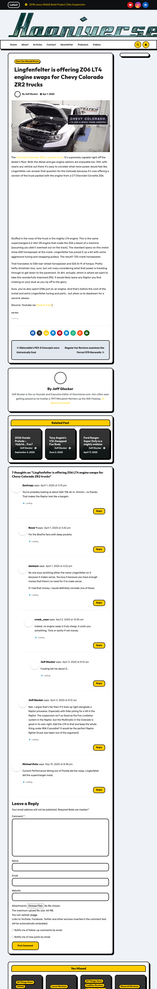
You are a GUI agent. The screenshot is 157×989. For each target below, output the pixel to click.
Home (13, 44)
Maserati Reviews (130, 986)
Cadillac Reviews (94, 985)
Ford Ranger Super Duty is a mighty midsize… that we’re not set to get (94, 444)
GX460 (20, 986)
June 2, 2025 (56, 452)
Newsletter (66, 44)
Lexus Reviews (59, 986)
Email (15, 875)
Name (15, 860)
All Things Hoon (25, 982)
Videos (97, 44)
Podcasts (83, 44)
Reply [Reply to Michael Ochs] (99, 790)
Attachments (19, 905)
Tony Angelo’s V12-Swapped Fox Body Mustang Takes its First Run (60, 444)
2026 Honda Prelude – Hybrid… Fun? (24, 441)
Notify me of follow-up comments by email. (38, 930)
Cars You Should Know (27, 61)
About (25, 44)
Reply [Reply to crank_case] (99, 645)
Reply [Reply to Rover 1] (99, 549)
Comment (18, 816)
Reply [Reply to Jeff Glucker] (99, 683)
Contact (51, 44)
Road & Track (44, 305)
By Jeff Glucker (26, 94)
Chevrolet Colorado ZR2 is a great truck (39, 157)
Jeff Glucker (62, 388)
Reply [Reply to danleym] (99, 602)
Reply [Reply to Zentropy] (99, 511)
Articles (37, 44)
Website (16, 890)
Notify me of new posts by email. (32, 937)
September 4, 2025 (25, 452)
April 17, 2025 (90, 452)
